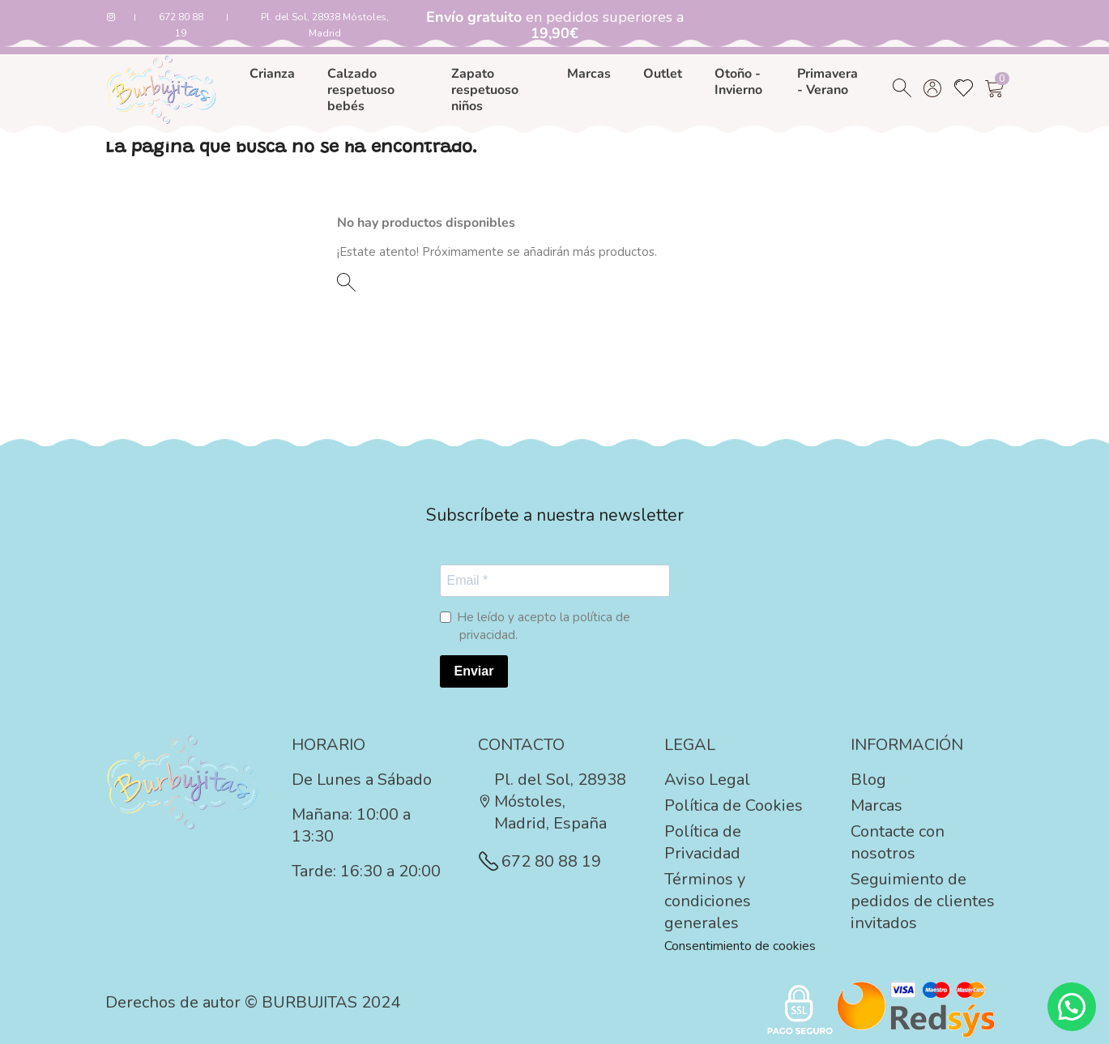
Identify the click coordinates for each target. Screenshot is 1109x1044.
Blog (868, 779)
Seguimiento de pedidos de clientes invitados (923, 901)
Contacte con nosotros (898, 842)
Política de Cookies (733, 805)
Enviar (474, 671)
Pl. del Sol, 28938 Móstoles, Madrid (325, 25)
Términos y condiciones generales (707, 901)
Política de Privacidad (702, 842)
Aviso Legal (707, 779)
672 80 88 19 (181, 25)
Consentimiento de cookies (740, 946)
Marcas (876, 805)
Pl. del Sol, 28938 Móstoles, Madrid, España (552, 801)
